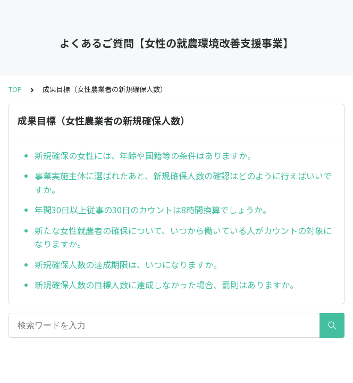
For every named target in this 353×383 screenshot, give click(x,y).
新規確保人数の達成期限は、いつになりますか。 (128, 264)
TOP (15, 89)
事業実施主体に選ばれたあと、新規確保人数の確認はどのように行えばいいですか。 (183, 182)
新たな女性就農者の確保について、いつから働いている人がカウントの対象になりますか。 (183, 237)
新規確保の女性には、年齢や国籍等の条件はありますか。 (145, 155)
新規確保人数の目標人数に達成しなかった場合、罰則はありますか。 (166, 284)
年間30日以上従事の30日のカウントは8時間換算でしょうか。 (153, 209)
